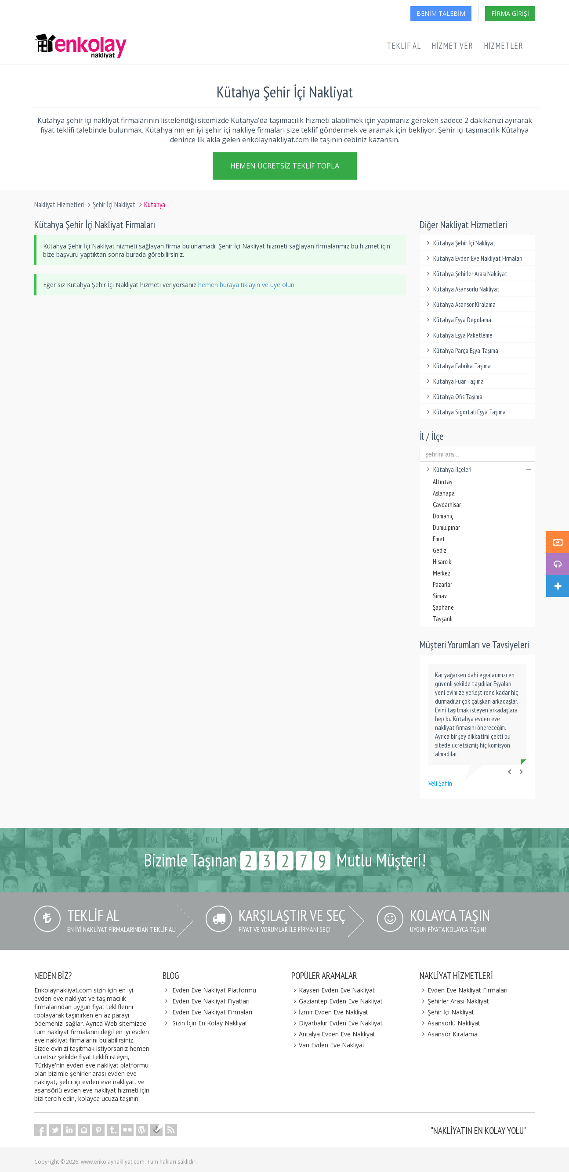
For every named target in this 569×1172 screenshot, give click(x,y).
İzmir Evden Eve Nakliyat (330, 1012)
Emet (439, 539)
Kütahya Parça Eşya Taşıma (461, 350)
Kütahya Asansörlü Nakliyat (462, 289)
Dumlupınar (446, 527)
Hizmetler (503, 45)
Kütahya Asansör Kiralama (460, 304)
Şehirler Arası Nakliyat (454, 1001)
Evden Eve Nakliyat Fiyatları (211, 1001)
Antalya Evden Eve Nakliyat (333, 1034)
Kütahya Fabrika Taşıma (457, 366)
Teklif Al (404, 45)
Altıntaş (442, 482)
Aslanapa (444, 493)
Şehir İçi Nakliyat (114, 204)
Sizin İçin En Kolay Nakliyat (209, 1023)
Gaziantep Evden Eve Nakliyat (337, 1001)
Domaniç (443, 516)
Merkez (441, 573)
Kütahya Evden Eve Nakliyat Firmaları (473, 258)
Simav (440, 596)
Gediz (439, 550)
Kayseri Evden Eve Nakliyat (333, 990)
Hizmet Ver (452, 45)
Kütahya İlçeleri (477, 469)
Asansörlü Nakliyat (450, 1023)
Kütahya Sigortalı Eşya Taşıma (465, 412)
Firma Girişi (510, 13)
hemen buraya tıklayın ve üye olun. (247, 284)
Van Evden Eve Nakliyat (328, 1045)
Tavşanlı (443, 619)
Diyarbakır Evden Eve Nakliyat (337, 1023)
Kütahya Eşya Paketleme (458, 335)
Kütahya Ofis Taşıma (453, 396)
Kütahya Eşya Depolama (457, 320)
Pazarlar (442, 584)
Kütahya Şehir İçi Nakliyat (460, 243)
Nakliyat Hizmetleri (59, 204)
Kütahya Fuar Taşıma (454, 381)
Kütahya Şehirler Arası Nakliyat (465, 274)
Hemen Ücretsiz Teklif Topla (284, 166)
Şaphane (443, 607)
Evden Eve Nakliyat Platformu (214, 990)
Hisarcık (442, 561)
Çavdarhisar (447, 504)
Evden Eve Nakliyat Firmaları (212, 1012)
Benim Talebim (441, 13)
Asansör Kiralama (449, 1034)
